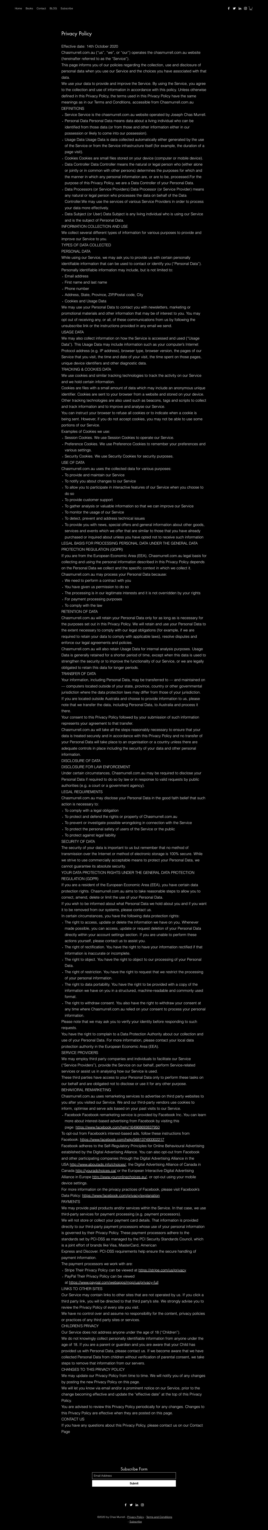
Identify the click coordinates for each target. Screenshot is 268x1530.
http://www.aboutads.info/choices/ (98, 1164)
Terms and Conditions (159, 1517)
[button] (251, 8)
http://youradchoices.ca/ (96, 1170)
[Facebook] (229, 8)
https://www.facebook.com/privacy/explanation (121, 1195)
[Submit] (134, 1483)
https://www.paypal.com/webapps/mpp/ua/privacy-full (113, 1282)
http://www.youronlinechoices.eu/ (119, 1176)
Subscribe (136, 1521)
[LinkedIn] (240, 8)
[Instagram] (245, 8)
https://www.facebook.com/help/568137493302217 (122, 1139)
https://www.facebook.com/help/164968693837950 (118, 1127)
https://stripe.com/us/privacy (162, 1270)
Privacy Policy (135, 1517)
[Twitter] (234, 8)
